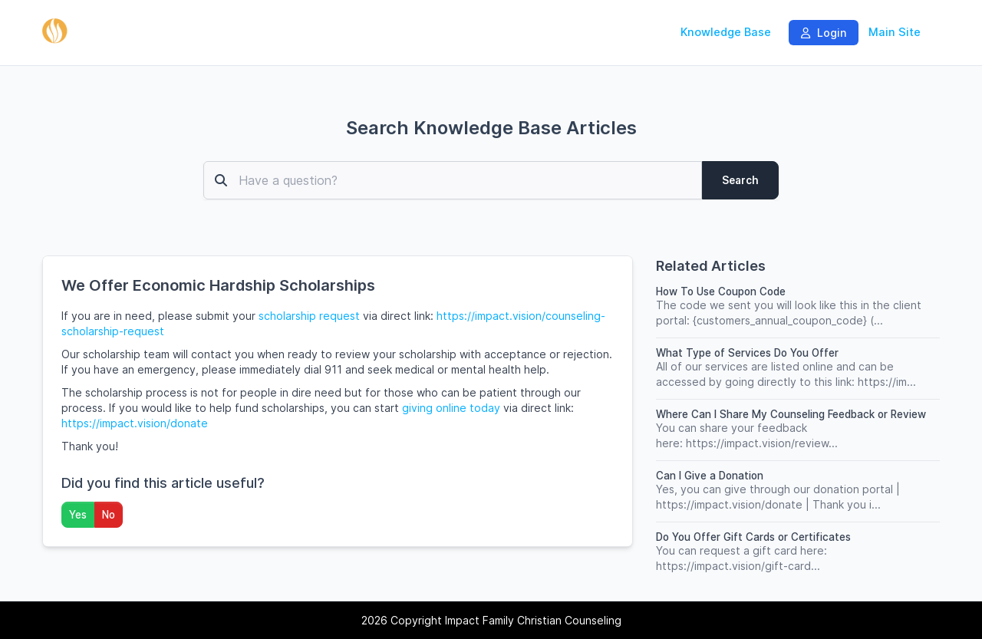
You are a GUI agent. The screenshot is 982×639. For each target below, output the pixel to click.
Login (823, 32)
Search (740, 180)
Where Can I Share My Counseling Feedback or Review (791, 414)
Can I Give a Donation (709, 475)
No (108, 515)
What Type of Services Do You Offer (747, 353)
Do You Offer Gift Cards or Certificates (753, 537)
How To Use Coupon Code (721, 291)
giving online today (451, 407)
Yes (78, 515)
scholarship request (309, 315)
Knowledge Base (725, 32)
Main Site (894, 32)
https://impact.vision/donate (134, 423)
